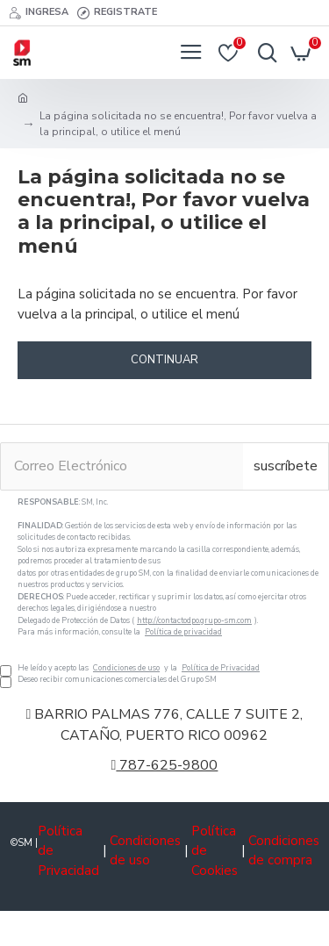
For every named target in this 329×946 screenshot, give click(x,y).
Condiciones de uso (126, 668)
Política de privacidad (183, 632)
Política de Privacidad (221, 668)
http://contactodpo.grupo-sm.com (194, 620)
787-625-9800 (164, 765)
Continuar (164, 360)
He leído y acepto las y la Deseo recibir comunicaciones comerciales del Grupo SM (164, 591)
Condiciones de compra (283, 851)
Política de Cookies (214, 850)
